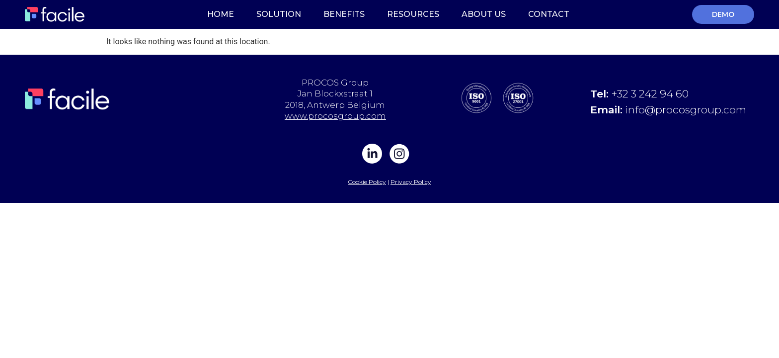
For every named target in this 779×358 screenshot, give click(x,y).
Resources (413, 14)
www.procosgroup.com (335, 116)
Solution (278, 14)
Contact (548, 14)
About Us (484, 14)
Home (220, 14)
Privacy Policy (410, 181)
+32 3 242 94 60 (650, 94)
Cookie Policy (367, 181)
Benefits (344, 14)
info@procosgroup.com (685, 109)
